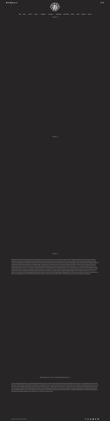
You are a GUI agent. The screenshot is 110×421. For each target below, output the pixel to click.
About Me (84, 14)
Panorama (43, 14)
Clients (77, 14)
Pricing (72, 14)
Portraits (50, 14)
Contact (89, 14)
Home (20, 14)
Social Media (66, 14)
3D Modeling (58, 14)
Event (24, 14)
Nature (29, 14)
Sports (36, 14)
